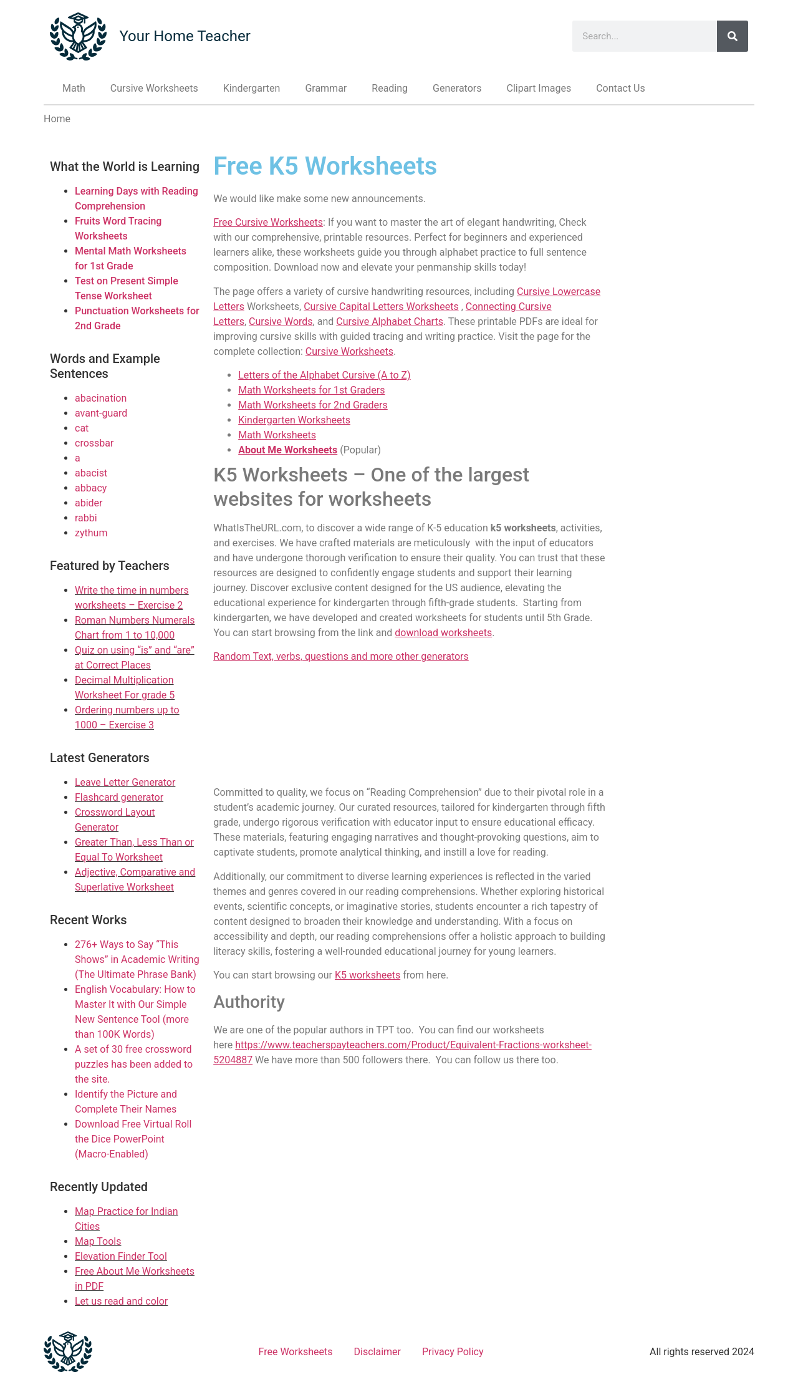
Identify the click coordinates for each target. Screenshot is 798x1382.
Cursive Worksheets (154, 88)
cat (82, 428)
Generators (457, 88)
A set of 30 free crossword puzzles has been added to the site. (134, 1064)
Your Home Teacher (184, 36)
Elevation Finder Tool (121, 1256)
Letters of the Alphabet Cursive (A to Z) (324, 375)
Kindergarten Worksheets (294, 420)
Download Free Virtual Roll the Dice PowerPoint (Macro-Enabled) (133, 1139)
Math (73, 88)
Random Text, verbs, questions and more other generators (341, 656)
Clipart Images (538, 88)
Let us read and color (121, 1301)
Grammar (326, 88)
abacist (91, 473)
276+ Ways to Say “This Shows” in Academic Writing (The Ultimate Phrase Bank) (137, 959)
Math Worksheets (277, 435)
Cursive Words (281, 321)
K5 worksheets (367, 975)
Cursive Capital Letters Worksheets (381, 306)
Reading (390, 88)
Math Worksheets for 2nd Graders (313, 405)
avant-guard (101, 413)
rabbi (86, 518)
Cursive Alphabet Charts (389, 321)
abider (89, 503)
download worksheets (443, 633)
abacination (101, 398)
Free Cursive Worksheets (268, 222)
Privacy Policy (453, 1352)
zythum (91, 533)
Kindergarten (252, 88)
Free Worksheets (296, 1352)
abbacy (91, 488)
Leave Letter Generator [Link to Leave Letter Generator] (125, 782)
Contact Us (620, 88)
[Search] (732, 36)
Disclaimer (377, 1352)
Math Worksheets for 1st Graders (311, 390)
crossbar (94, 443)
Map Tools (98, 1241)
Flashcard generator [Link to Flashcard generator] (119, 797)
